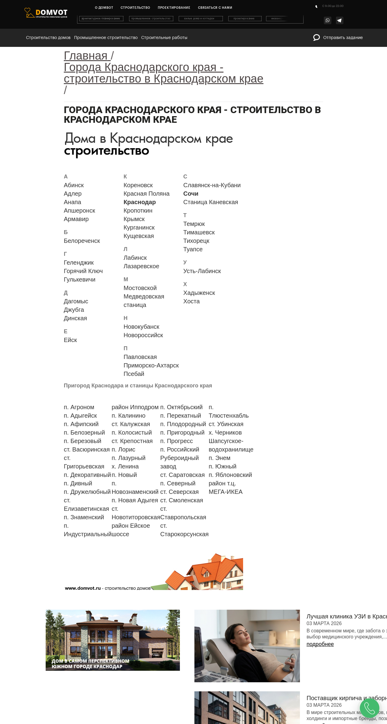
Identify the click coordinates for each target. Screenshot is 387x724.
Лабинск (135, 257)
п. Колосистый (132, 432)
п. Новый (124, 474)
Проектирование (174, 7)
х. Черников (225, 432)
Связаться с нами (215, 7)
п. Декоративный (87, 474)
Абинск (74, 185)
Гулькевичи (80, 279)
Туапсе (193, 249)
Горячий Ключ (83, 271)
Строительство (135, 7)
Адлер (73, 193)
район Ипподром (135, 407)
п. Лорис (123, 449)
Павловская (140, 357)
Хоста (191, 301)
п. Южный (222, 466)
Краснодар (140, 202)
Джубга (74, 309)
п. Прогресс (176, 441)
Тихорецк (196, 240)
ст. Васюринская (87, 449)
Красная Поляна (147, 193)
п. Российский (179, 449)
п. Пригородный (182, 432)
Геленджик (79, 262)
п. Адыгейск (80, 415)
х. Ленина (125, 466)
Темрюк (194, 223)
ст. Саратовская (182, 474)
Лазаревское (141, 266)
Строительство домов (48, 38)
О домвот (104, 7)
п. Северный (178, 483)
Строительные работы (164, 38)
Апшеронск (79, 210)
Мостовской (140, 288)
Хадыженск (199, 292)
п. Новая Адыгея (135, 500)
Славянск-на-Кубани (212, 185)
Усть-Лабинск (202, 271)
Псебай (134, 373)
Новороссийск (143, 335)
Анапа (72, 202)
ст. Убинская (226, 424)
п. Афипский (81, 424)
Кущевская (139, 236)
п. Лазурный (128, 458)
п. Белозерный (84, 432)
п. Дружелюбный (87, 491)
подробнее (320, 644)
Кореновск (138, 185)
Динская (75, 318)
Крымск (134, 219)
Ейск (70, 340)
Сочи (190, 193)
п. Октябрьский (181, 407)
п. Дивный (78, 483)
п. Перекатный (180, 415)
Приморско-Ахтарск (151, 365)
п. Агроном (79, 407)
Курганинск (139, 227)
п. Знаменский (84, 517)
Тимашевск (199, 232)
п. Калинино (128, 415)
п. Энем (219, 458)
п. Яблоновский (230, 474)
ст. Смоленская (181, 500)
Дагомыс (76, 301)
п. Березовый (82, 441)
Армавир (76, 219)
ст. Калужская (131, 424)
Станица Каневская (210, 202)
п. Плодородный (183, 424)
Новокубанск (141, 326)
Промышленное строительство (106, 38)
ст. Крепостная (132, 441)
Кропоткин (138, 210)
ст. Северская (179, 491)
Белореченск (82, 240)
